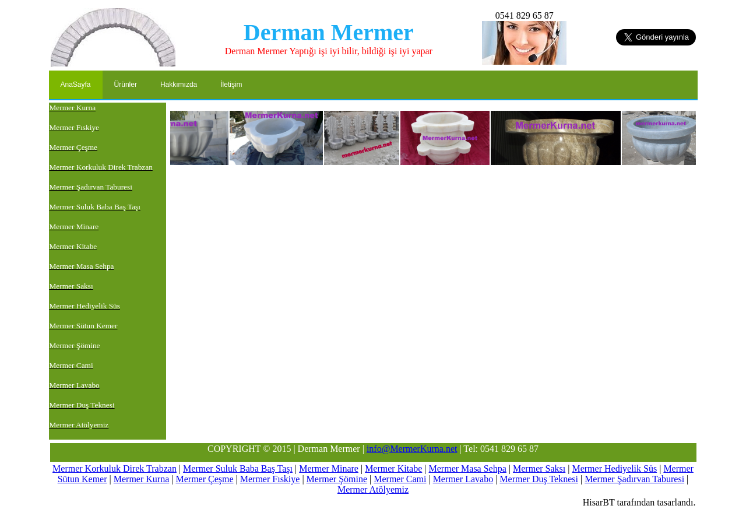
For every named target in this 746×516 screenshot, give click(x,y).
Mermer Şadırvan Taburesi (634, 479)
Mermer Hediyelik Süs (614, 468)
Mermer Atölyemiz (373, 489)
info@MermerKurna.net (412, 449)
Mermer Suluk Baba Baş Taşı (238, 468)
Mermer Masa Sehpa (467, 468)
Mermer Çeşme (204, 479)
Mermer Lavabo (463, 479)
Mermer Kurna (142, 479)
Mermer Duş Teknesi (538, 479)
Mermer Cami (400, 479)
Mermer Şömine (337, 479)
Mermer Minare (328, 468)
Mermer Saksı (539, 468)
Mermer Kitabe (393, 468)
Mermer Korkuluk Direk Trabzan (114, 468)
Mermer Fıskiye (270, 479)
